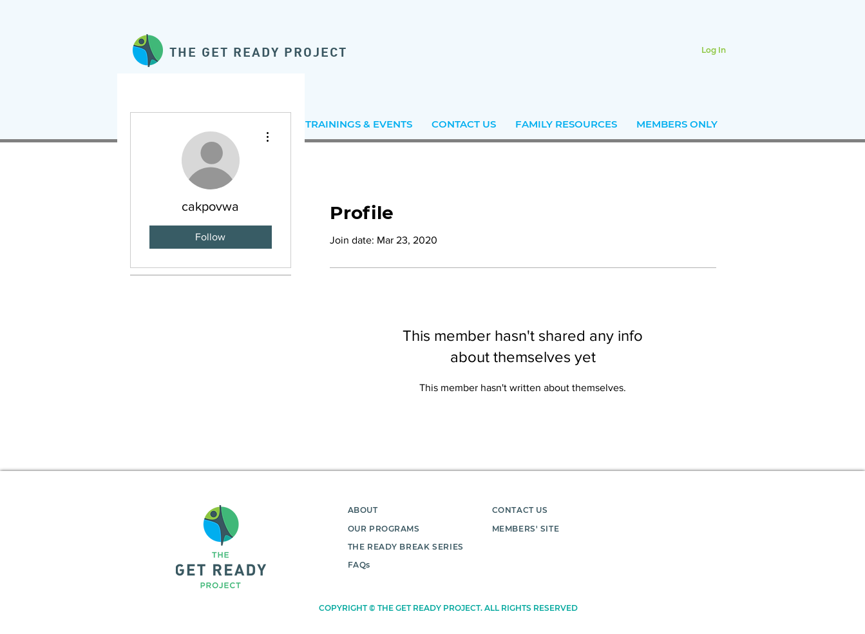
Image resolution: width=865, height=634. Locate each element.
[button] (359, 124)
